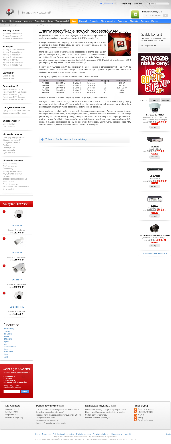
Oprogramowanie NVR (14, 107)
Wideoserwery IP (11, 121)
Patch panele (8, 181)
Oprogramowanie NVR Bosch (15, 113)
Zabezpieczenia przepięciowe (15, 179)
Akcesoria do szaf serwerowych (16, 187)
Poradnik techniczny (44, 21)
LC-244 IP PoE (17, 307)
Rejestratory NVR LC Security (15, 92)
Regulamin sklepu (12, 415)
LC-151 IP (17, 252)
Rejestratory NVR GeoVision (14, 99)
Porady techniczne (143, 420)
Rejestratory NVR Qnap (12, 94)
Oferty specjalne (108, 21)
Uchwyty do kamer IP (11, 142)
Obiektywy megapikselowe (13, 137)
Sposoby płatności (12, 409)
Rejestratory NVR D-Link (13, 89)
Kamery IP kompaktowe (12, 52)
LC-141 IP (17, 225)
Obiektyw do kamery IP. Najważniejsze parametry (105, 410)
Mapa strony (116, 434)
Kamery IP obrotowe (11, 60)
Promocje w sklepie (143, 409)
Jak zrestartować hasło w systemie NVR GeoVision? (57, 410)
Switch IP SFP (8, 78)
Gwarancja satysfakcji (14, 417)
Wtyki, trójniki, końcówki (12, 174)
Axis (6, 357)
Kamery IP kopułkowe (12, 55)
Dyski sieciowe (9, 153)
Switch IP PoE (8, 76)
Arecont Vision (10, 347)
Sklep (74, 21)
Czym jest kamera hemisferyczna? (50, 412)
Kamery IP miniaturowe (12, 65)
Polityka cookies (83, 434)
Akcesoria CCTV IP (12, 134)
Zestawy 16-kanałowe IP (13, 39)
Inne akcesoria (9, 150)
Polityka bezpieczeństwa (63, 434)
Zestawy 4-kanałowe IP (12, 34)
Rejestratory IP (10, 86)
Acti (5, 344)
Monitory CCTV (9, 148)
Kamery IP (10, 12)
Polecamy (154, 100)
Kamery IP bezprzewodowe (14, 50)
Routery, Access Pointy (12, 171)
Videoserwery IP (9, 124)
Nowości (83, 21)
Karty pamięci (8, 189)
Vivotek (7, 331)
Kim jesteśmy (15, 21)
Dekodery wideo (9, 126)
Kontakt (154, 21)
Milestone (8, 339)
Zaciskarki (7, 176)
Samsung (8, 349)
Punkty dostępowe (10, 184)
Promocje (94, 21)
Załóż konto (139, 3)
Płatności (134, 21)
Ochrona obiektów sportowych (97, 418)
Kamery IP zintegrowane (13, 57)
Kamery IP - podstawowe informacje (51, 423)
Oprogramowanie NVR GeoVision (16, 111)
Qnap (6, 341)
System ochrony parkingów (96, 415)
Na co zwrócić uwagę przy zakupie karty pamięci (105, 412)
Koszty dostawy (11, 412)
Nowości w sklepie (143, 412)
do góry (168, 434)
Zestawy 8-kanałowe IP (12, 36)
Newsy (138, 417)
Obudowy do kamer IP (12, 140)
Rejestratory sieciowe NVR (47, 420)
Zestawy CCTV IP (11, 30)
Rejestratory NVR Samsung (14, 97)
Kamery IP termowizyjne (13, 62)
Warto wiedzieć (62, 21)
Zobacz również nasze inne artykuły (66, 139)
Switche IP (8, 73)
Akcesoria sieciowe (13, 160)
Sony (6, 354)
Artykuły (139, 415)
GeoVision (8, 352)
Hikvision (8, 334)
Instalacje (28, 21)
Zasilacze (7, 145)
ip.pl (4, 21)
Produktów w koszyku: (152, 11)
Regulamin (122, 21)
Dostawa (145, 21)
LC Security (9, 329)
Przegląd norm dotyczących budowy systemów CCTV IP (59, 415)
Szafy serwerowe (10, 166)
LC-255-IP (17, 279)
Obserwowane (108, 3)
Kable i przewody (10, 164)
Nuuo (6, 336)
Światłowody (8, 169)
